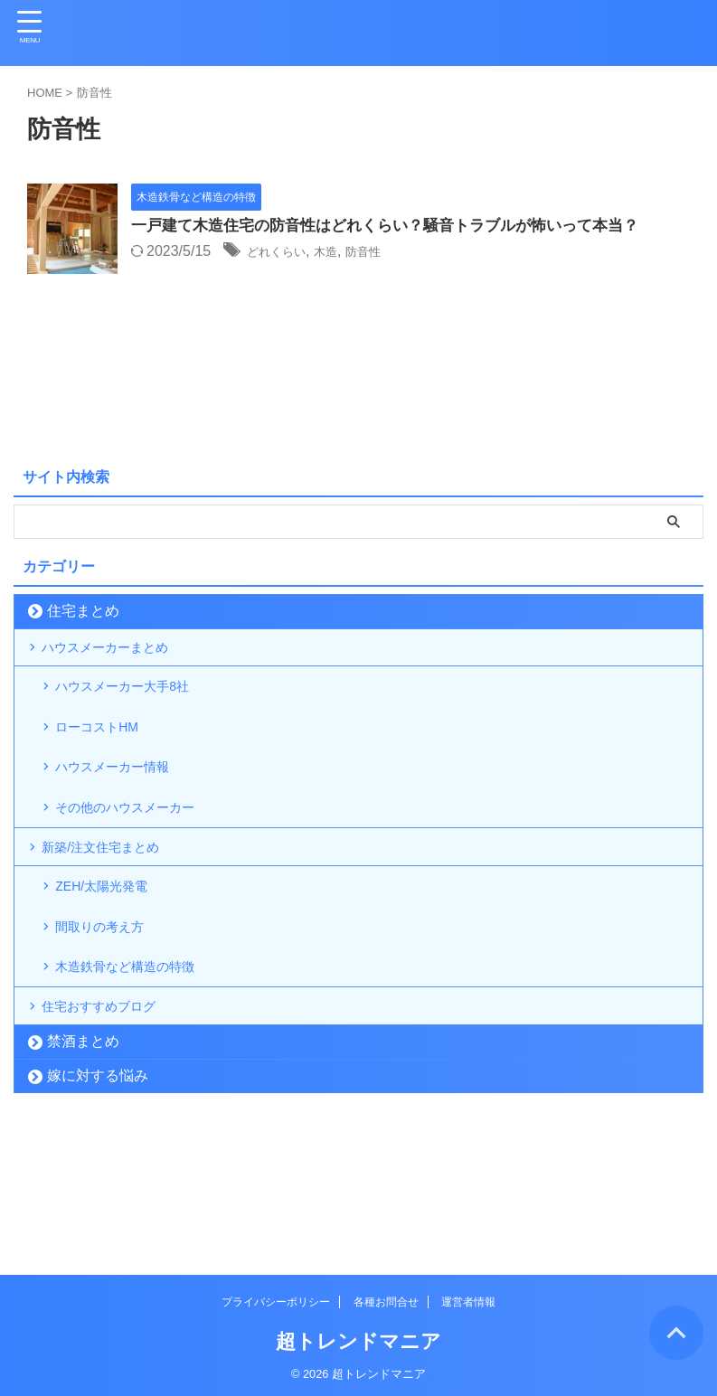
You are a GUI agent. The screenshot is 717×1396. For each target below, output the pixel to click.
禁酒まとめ (83, 1156)
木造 (341, 252)
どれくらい (283, 252)
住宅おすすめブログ (112, 1113)
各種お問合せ (386, 1298)
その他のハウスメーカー (140, 857)
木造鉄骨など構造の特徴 (140, 1062)
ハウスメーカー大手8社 (137, 705)
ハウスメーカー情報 (126, 807)
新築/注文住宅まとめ (114, 909)
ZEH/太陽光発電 (113, 960)
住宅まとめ (83, 610)
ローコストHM (108, 756)
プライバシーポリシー (276, 1298)
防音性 (386, 252)
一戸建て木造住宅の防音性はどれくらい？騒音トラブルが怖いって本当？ (399, 227)
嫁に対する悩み (97, 1190)
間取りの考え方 (111, 1011)
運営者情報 (468, 1298)
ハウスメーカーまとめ (119, 654)
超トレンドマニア (358, 1337)
